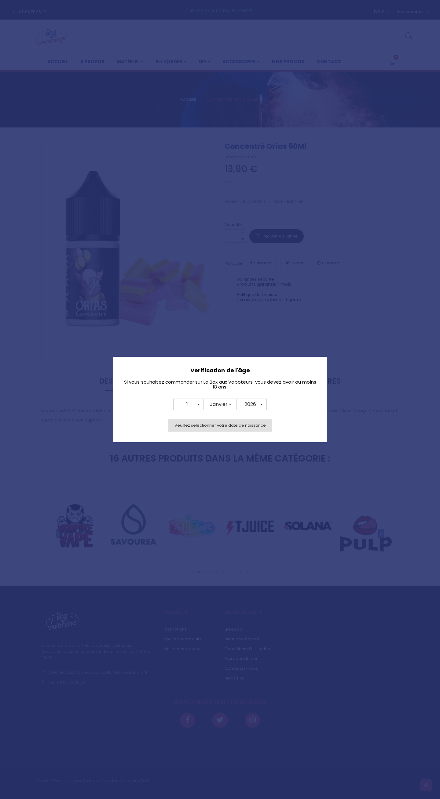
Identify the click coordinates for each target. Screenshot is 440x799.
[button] (188, 404)
